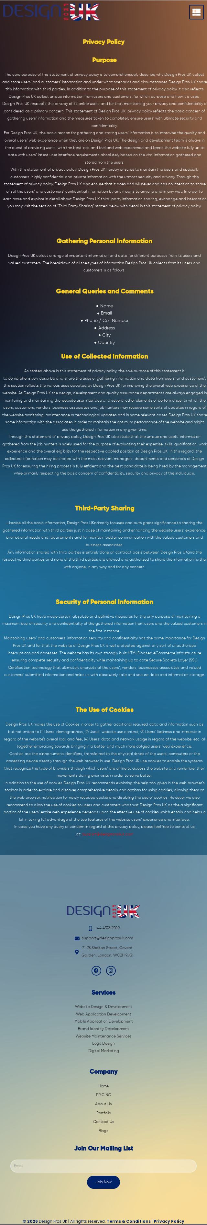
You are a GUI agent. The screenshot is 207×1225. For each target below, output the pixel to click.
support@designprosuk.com (107, 834)
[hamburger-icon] (196, 12)
